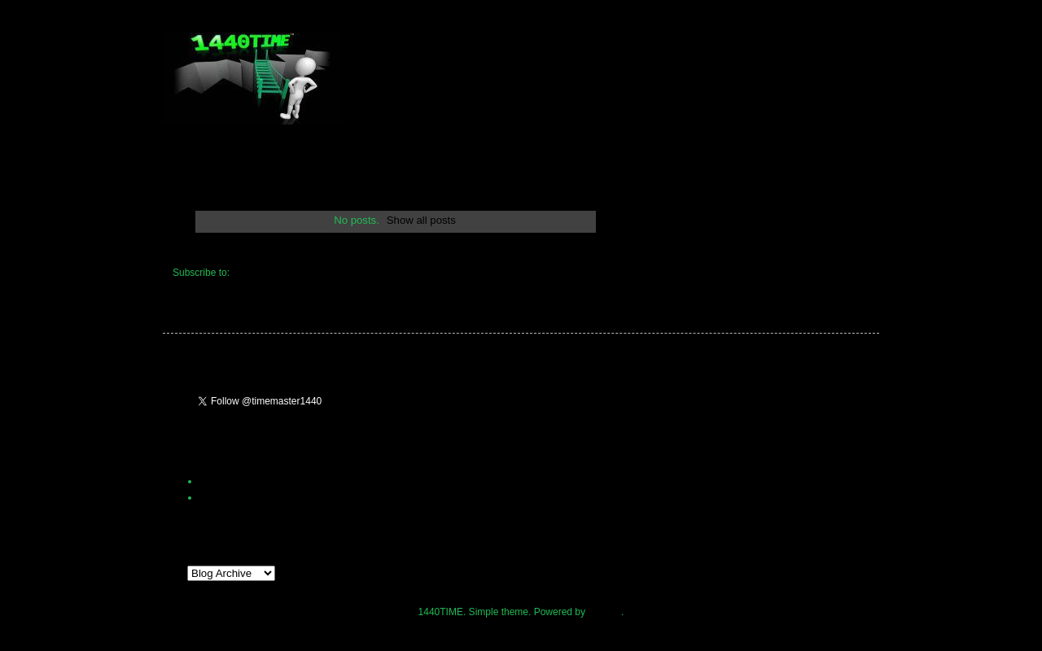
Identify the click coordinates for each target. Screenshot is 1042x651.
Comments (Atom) (271, 272)
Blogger (604, 612)
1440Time (221, 497)
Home (395, 250)
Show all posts (421, 220)
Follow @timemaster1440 (401, 406)
